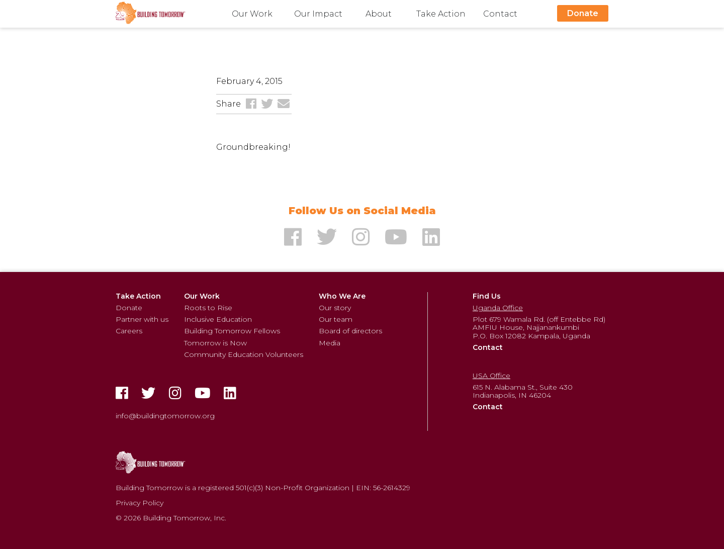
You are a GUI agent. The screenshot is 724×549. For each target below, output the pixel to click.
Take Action (441, 14)
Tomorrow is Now (215, 342)
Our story (335, 307)
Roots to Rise (208, 307)
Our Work (252, 14)
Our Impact (318, 14)
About (379, 14)
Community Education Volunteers (243, 354)
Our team (335, 319)
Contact (500, 14)
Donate (582, 13)
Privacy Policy (139, 502)
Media (329, 342)
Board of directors (350, 330)
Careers (129, 330)
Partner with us (142, 319)
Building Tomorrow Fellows (232, 330)
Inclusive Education (218, 319)
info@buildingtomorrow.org (165, 415)
